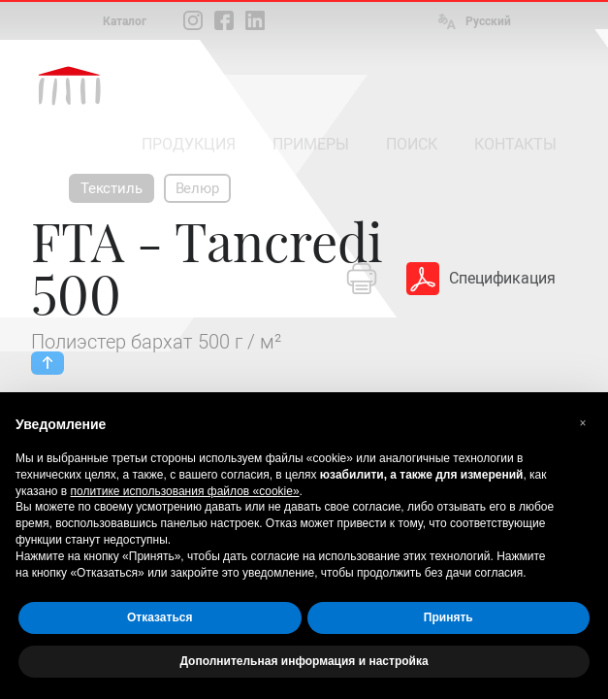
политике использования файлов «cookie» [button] (185, 491)
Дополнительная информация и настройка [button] (303, 661)
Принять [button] (448, 617)
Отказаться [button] (159, 617)
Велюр (197, 188)
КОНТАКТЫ (515, 144)
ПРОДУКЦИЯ (189, 144)
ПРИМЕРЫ (310, 144)
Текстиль (111, 188)
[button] (582, 423)
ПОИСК (411, 144)
